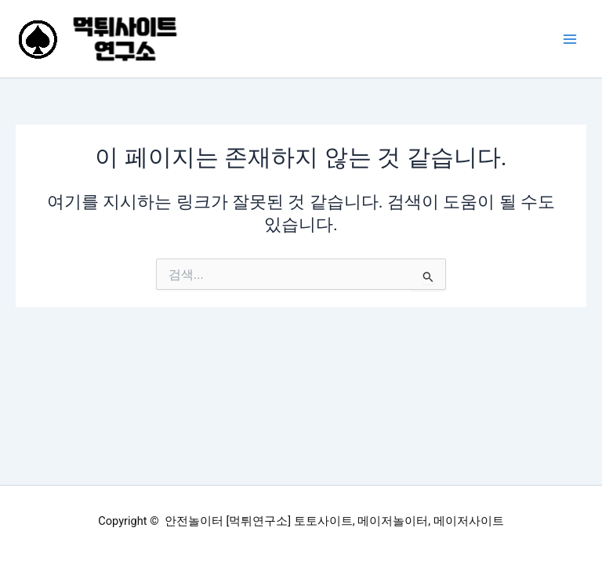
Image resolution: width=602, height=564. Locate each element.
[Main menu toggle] (569, 39)
